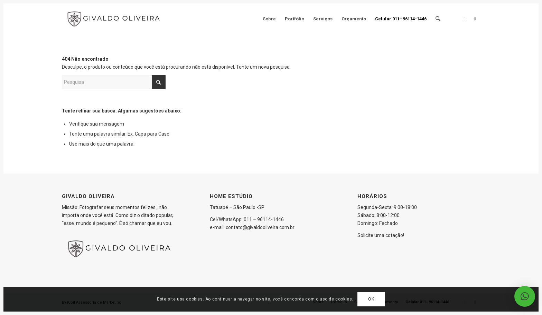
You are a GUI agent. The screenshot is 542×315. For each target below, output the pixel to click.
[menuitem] (270, 19)
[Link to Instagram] (475, 18)
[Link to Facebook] (464, 18)
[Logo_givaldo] (115, 19)
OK (371, 299)
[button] (524, 296)
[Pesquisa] (438, 19)
